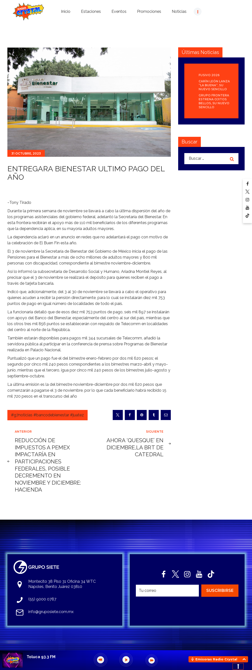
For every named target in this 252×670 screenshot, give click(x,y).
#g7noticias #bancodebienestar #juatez (47, 415)
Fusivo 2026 (209, 75)
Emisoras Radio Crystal (216, 659)
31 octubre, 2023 (26, 153)
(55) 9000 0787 (42, 599)
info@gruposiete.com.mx (51, 611)
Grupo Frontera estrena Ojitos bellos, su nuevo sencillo (214, 101)
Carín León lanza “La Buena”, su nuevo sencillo (214, 85)
